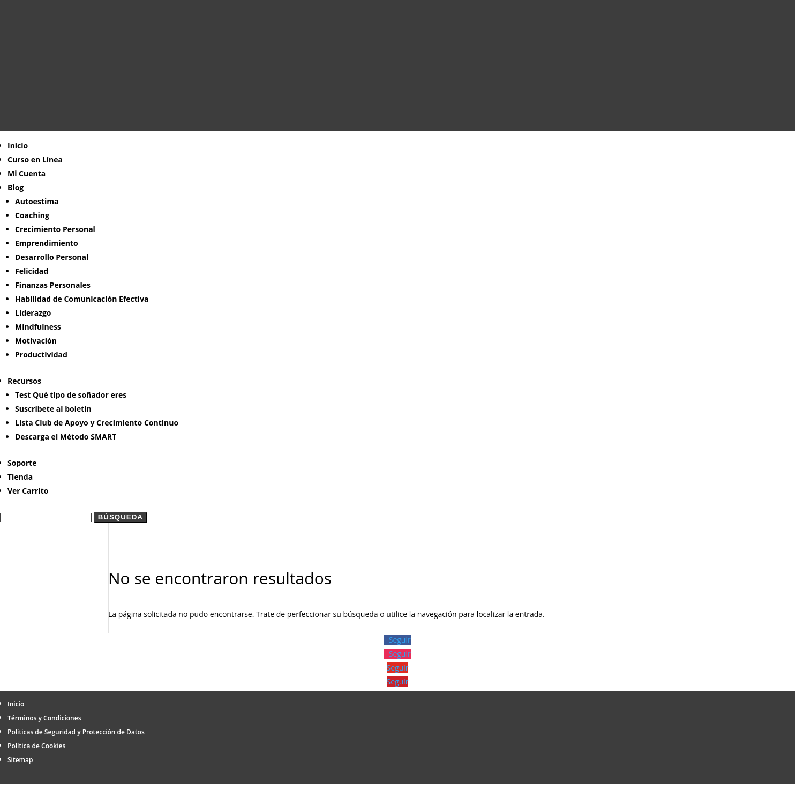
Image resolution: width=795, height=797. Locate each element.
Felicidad (31, 271)
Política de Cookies (36, 745)
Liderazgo (33, 313)
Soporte (22, 463)
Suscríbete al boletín (53, 409)
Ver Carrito (28, 491)
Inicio (18, 145)
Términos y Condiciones (44, 717)
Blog (16, 187)
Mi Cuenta (27, 173)
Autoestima (36, 201)
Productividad (41, 354)
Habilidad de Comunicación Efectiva (82, 299)
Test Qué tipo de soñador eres (70, 395)
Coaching (32, 215)
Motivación (36, 341)
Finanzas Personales (53, 285)
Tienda (20, 477)
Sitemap (20, 759)
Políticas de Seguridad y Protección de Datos (76, 731)
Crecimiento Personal (55, 229)
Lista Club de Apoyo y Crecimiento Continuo (96, 423)
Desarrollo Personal (51, 257)
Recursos (24, 381)
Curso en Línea (35, 159)
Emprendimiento (46, 243)
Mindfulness (38, 327)
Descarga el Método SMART (65, 436)
